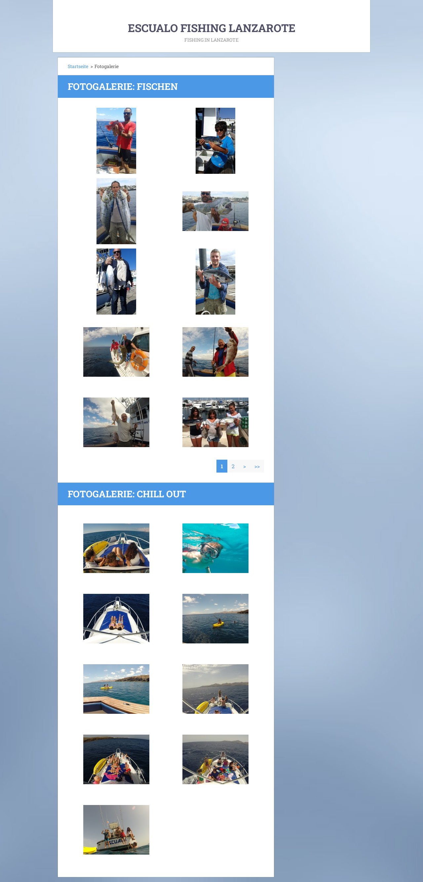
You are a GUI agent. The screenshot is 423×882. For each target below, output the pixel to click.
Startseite (78, 66)
